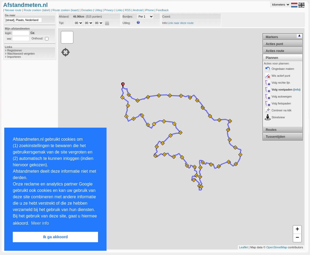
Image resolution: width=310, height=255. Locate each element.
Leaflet (243, 247)
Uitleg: (126, 23)
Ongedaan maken (283, 68)
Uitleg (99, 10)
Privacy (109, 10)
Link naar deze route (181, 23)
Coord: (166, 16)
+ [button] (297, 230)
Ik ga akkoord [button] (55, 237)
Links (119, 10)
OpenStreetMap (276, 247)
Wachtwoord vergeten (21, 53)
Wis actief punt (281, 75)
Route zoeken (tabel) (37, 10)
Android (138, 10)
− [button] (297, 238)
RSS (128, 10)
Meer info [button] (40, 223)
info (297, 89)
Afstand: (64, 16)
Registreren (14, 50)
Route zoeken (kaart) (66, 10)
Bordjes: (128, 16)
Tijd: (61, 23)
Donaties (87, 10)
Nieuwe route (13, 10)
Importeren (14, 56)
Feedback (162, 10)
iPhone (149, 10)
